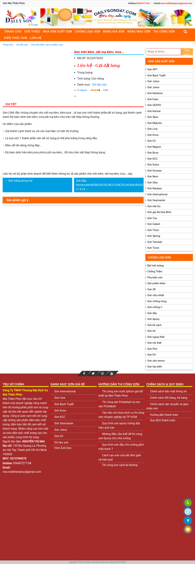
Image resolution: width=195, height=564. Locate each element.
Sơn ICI (151, 140)
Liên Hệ (36, 38)
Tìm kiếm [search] (187, 52)
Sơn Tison (153, 230)
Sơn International (157, 194)
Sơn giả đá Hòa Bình (159, 212)
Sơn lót (151, 331)
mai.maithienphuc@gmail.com (176, 3)
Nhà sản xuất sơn (57, 31)
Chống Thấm (154, 271)
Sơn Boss (153, 152)
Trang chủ (12, 31)
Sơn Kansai (154, 111)
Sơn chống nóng (156, 301)
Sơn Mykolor (154, 123)
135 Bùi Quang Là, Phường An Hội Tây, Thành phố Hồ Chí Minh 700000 (25, 450)
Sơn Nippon (154, 146)
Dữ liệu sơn (99, 84)
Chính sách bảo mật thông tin (168, 391)
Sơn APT (152, 69)
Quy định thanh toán (162, 420)
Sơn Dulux (153, 164)
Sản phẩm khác (156, 283)
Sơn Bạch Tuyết (156, 75)
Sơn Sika (152, 182)
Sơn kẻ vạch (154, 325)
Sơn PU (151, 354)
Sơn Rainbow (155, 93)
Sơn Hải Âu (153, 206)
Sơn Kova (152, 135)
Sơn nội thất (154, 342)
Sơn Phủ (152, 348)
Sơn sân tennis (156, 360)
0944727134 (142, 3)
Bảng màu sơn (138, 31)
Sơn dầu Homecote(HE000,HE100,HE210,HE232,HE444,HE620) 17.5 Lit (110, 185)
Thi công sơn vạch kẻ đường (120, 465)
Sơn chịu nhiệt (155, 295)
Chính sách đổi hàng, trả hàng (168, 397)
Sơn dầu (152, 313)
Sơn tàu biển (154, 366)
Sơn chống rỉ (154, 307)
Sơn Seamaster (156, 200)
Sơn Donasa (154, 170)
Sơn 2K (151, 289)
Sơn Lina (152, 128)
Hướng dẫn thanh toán (164, 414)
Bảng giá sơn (114, 31)
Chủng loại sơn (87, 31)
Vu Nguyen (82, 90)
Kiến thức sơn (15, 38)
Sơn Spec (153, 117)
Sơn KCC (152, 158)
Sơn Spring (153, 236)
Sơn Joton (153, 87)
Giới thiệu (32, 31)
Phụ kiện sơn (155, 277)
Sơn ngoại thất (156, 337)
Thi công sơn (164, 31)
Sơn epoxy (153, 319)
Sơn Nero (152, 176)
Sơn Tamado (154, 242)
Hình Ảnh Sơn (62, 448)
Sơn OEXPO (154, 105)
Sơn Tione (153, 247)
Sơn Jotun (153, 81)
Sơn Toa (152, 218)
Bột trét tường (155, 265)
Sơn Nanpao (154, 188)
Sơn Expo (152, 99)
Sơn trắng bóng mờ (20, 180)
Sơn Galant (153, 224)
